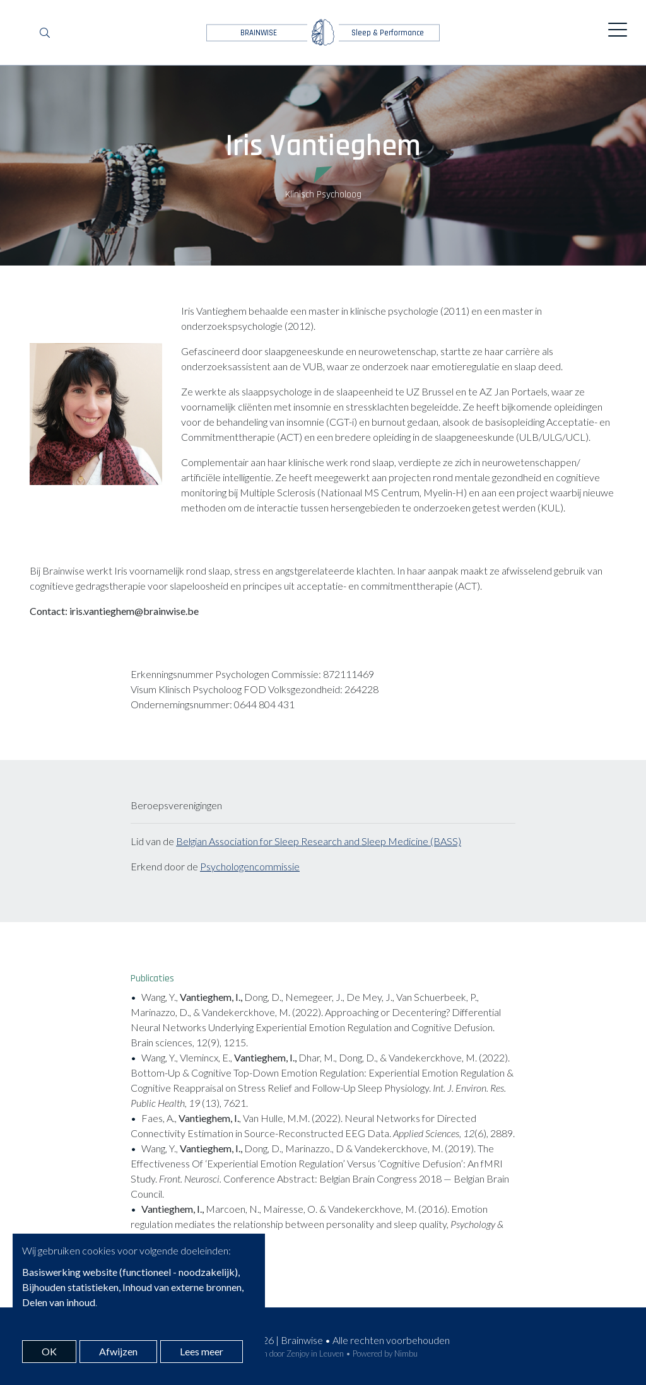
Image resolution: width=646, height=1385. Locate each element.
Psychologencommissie (250, 866)
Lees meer (201, 1351)
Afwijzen (118, 1351)
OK (49, 1351)
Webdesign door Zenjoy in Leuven (286, 1353)
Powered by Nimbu (385, 1353)
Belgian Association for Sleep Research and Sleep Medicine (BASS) (318, 841)
